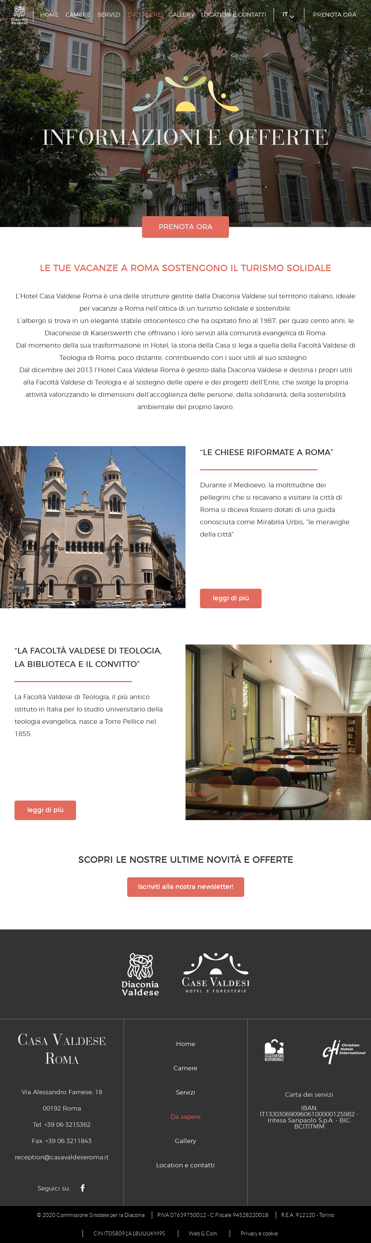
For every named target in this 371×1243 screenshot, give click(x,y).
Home (49, 15)
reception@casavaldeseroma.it (62, 1157)
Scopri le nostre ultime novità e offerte (185, 860)
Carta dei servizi (309, 1095)
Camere (78, 15)
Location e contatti (233, 15)
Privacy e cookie (259, 1233)
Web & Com (203, 1233)
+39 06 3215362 (67, 1125)
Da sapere (145, 15)
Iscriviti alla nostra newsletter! (185, 887)
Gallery (181, 15)
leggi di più (231, 598)
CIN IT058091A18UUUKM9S (129, 1233)
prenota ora (334, 15)
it (289, 15)
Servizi (109, 15)
